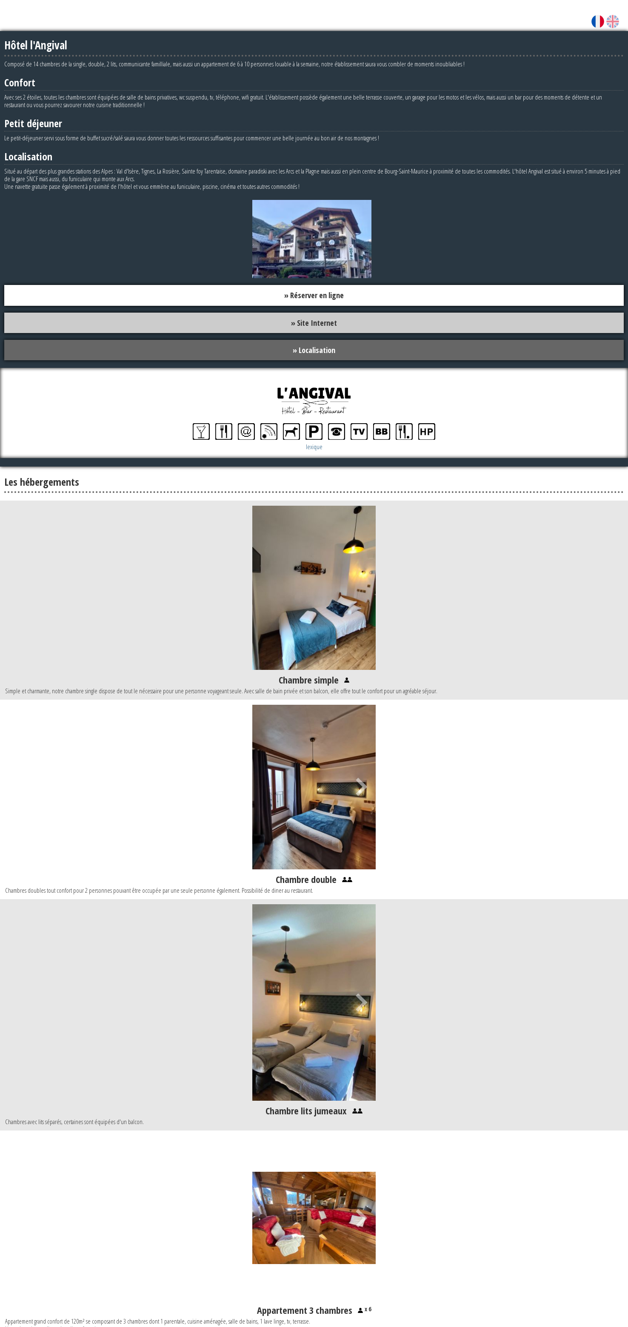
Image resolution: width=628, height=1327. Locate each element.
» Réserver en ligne (314, 295)
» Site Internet (314, 323)
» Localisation (314, 350)
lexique (314, 447)
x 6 (367, 1309)
